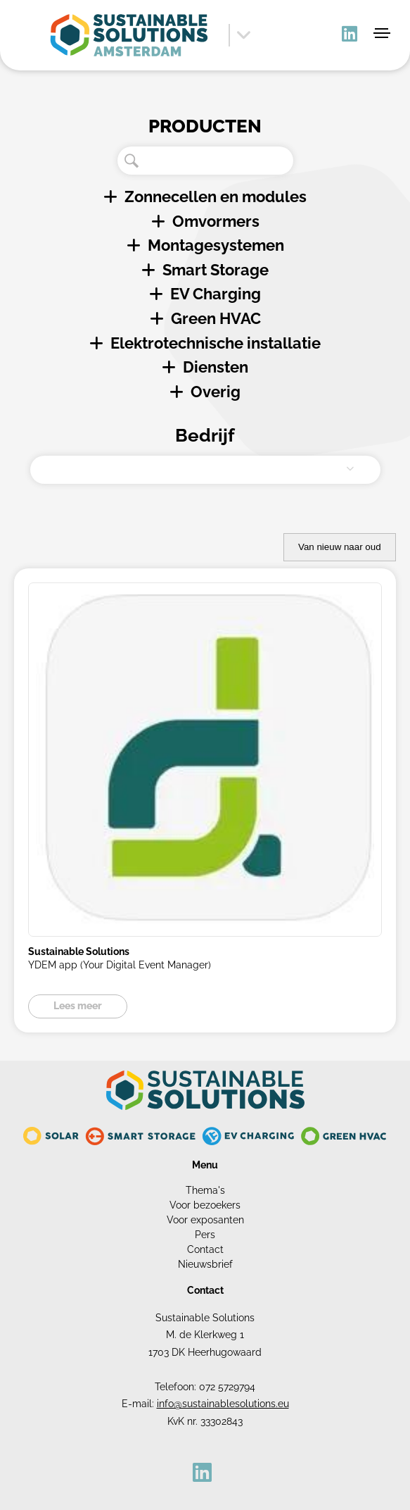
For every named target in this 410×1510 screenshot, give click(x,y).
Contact (205, 1249)
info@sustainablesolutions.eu (223, 1403)
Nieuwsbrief (205, 1264)
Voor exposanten (205, 1219)
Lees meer (77, 1005)
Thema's (205, 1190)
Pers (205, 1234)
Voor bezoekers (205, 1205)
